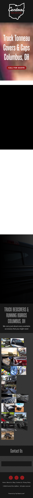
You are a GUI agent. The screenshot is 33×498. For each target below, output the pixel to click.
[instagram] (16, 478)
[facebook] (11, 478)
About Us (9, 482)
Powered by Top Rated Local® (16, 493)
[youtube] (22, 478)
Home (4, 482)
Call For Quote (16, 68)
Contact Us (19, 482)
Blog (14, 482)
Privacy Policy (27, 482)
